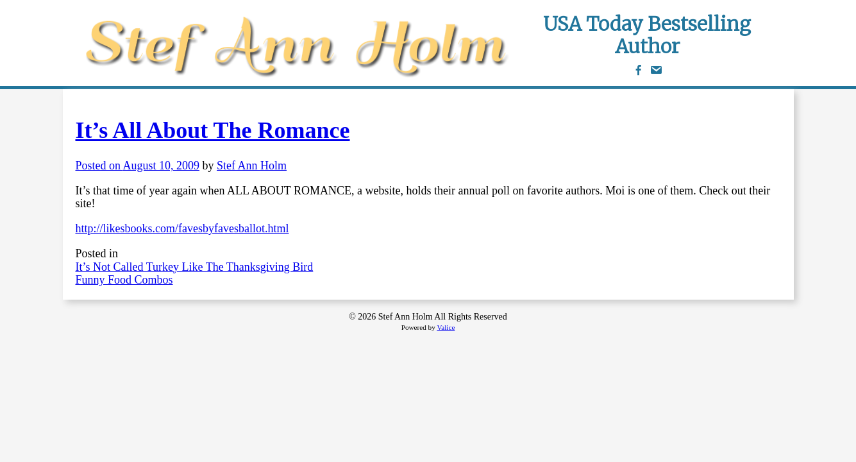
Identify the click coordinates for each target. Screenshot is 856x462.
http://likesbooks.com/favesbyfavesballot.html (182, 228)
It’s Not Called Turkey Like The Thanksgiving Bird (195, 267)
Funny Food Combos (124, 279)
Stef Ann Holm (252, 165)
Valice (446, 327)
